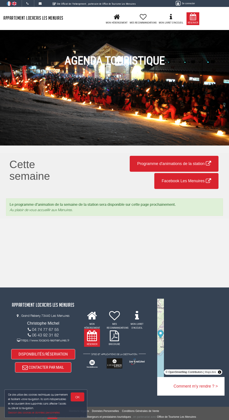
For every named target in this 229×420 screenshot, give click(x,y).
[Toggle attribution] (219, 372)
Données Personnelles (105, 411)
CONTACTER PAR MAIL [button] (43, 367)
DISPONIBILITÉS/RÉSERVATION (43, 354)
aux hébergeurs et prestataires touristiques (105, 416)
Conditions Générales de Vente (140, 411)
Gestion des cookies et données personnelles (34, 412)
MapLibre (210, 372)
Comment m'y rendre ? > (196, 386)
